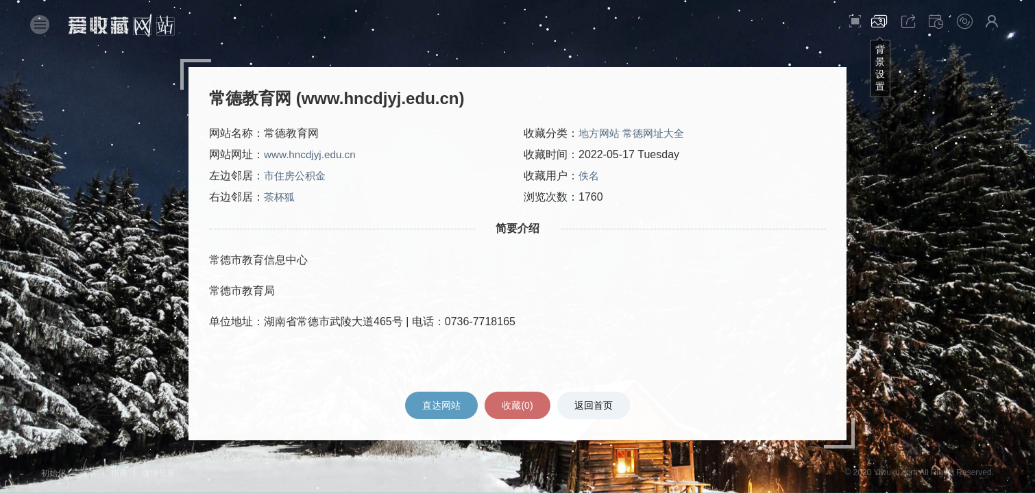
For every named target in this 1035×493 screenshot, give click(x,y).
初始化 (53, 473)
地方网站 (600, 134)
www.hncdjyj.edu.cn (312, 155)
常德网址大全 (658, 134)
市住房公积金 (297, 176)
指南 (119, 473)
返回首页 (595, 405)
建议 (88, 473)
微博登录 (158, 473)
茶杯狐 (280, 197)
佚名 (589, 176)
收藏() (517, 405)
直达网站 (440, 405)
